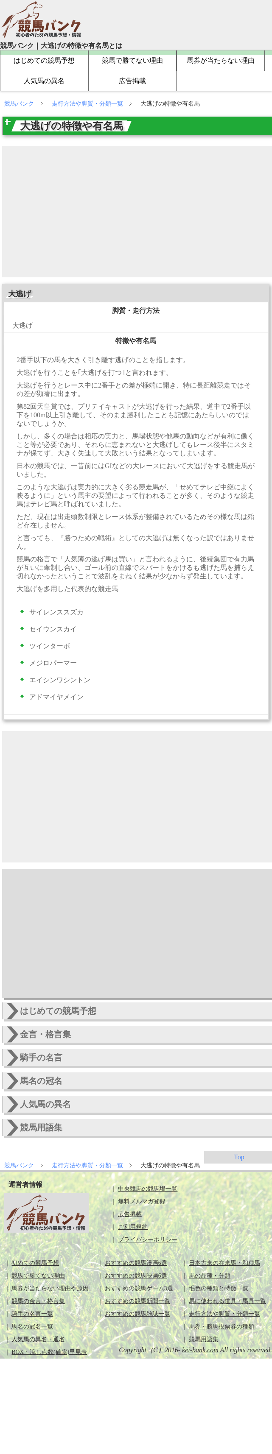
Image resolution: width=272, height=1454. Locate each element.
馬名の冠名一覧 (32, 1326)
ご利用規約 (133, 1227)
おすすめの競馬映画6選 (136, 1276)
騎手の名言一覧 (32, 1314)
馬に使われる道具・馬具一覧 (227, 1301)
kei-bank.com (200, 1350)
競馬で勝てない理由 (132, 60)
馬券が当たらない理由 (221, 60)
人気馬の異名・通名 (38, 1339)
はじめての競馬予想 (44, 60)
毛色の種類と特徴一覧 (218, 1288)
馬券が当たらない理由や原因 (50, 1288)
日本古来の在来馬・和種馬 (224, 1263)
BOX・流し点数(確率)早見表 (49, 1352)
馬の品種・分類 (209, 1276)
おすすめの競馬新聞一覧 (137, 1301)
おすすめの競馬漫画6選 (136, 1263)
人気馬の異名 (44, 80)
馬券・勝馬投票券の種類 (221, 1326)
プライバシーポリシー (147, 1239)
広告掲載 (132, 80)
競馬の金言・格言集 (38, 1301)
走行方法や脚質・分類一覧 (88, 103)
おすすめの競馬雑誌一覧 (137, 1314)
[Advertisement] (138, 211)
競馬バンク (20, 103)
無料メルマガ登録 (141, 1201)
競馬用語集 (204, 1339)
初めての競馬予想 (35, 1263)
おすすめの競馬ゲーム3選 (139, 1288)
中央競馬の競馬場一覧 (147, 1189)
